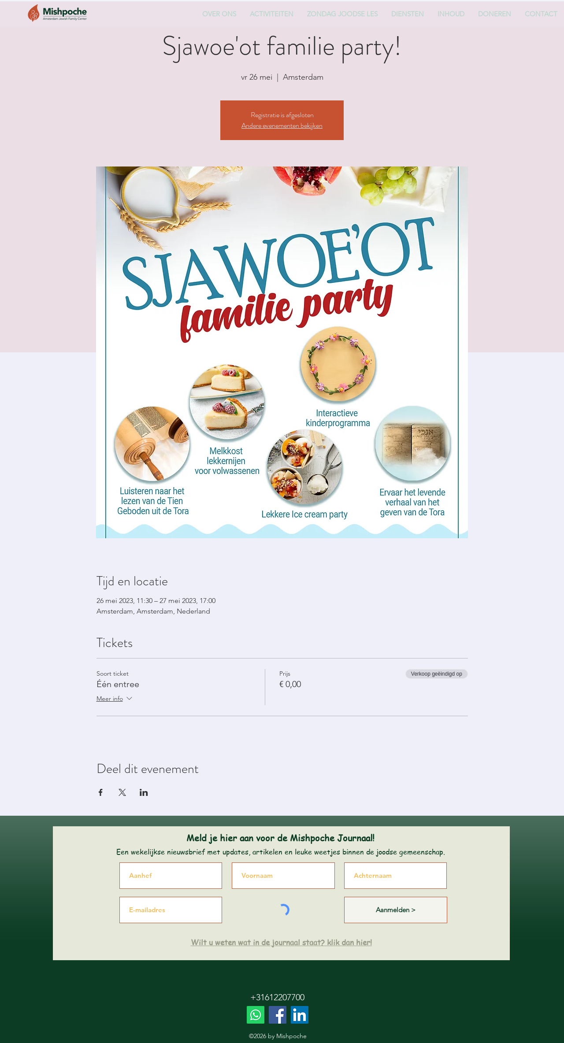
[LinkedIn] (299, 1015)
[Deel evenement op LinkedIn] (144, 792)
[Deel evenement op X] (122, 792)
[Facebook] (277, 1015)
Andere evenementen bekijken (282, 125)
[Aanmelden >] (395, 910)
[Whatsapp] (255, 1015)
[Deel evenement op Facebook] (100, 792)
